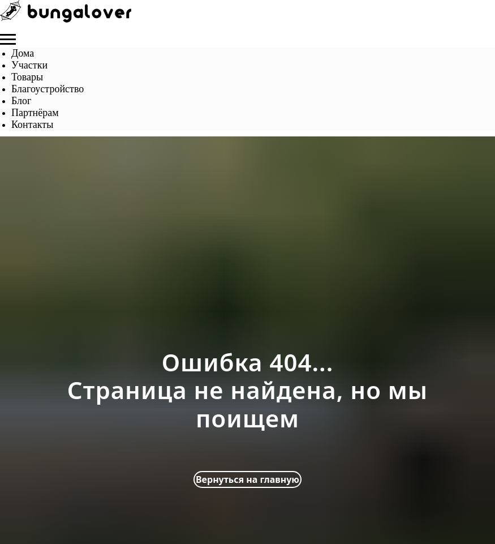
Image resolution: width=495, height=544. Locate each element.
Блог (21, 100)
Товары (27, 77)
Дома (22, 53)
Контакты (32, 124)
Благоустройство (47, 89)
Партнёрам (35, 112)
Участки (29, 65)
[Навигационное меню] (8, 39)
